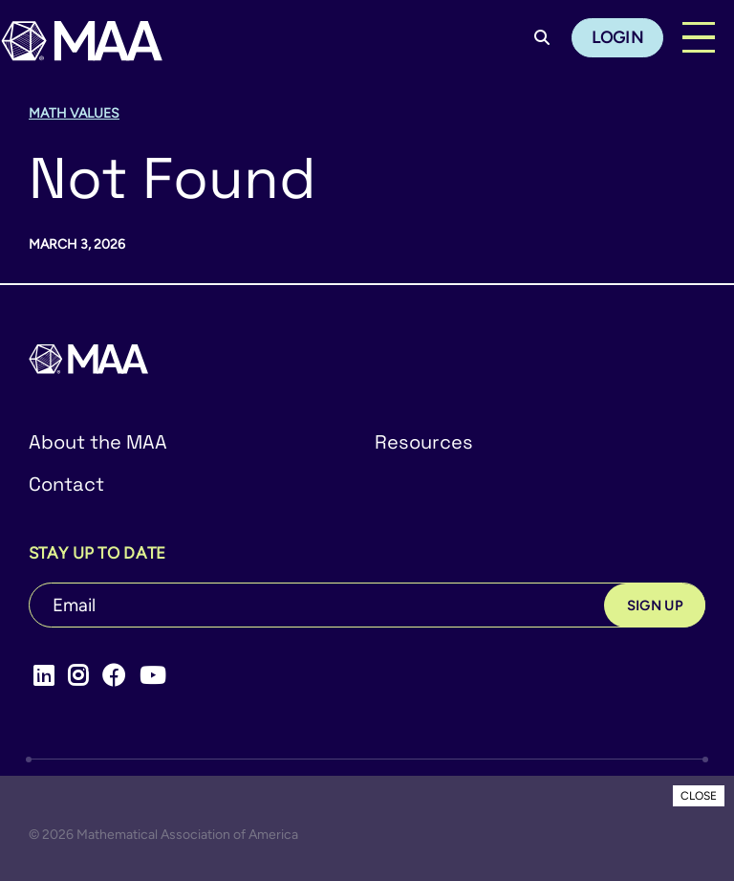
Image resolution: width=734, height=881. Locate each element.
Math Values (74, 113)
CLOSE (698, 796)
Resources (424, 441)
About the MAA (98, 441)
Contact (66, 484)
